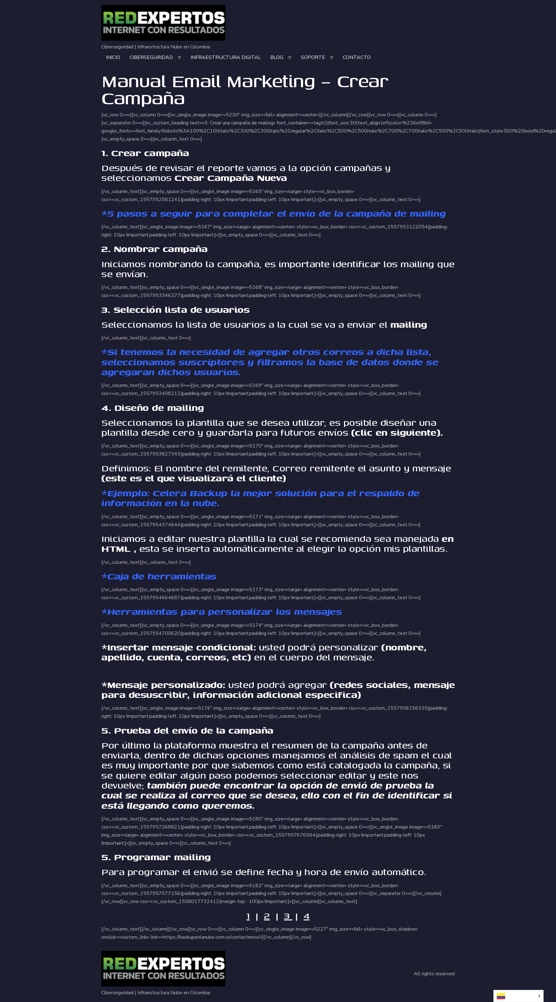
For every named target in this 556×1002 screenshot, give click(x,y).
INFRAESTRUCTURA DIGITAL (226, 57)
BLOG (276, 57)
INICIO (113, 57)
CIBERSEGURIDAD (151, 57)
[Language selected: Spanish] (518, 996)
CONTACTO (357, 57)
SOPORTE (313, 57)
